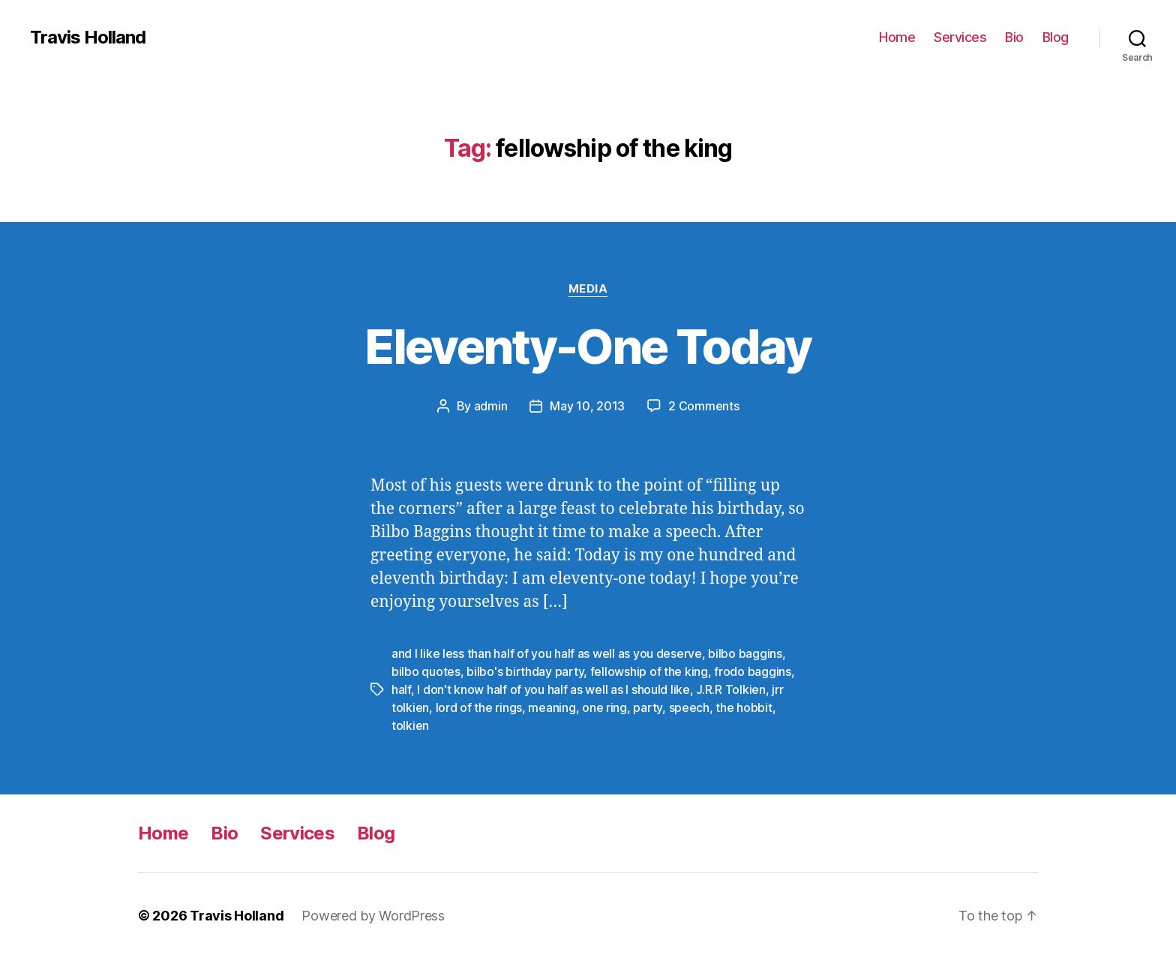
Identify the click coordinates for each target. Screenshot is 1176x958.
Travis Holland (88, 38)
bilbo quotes (426, 671)
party (647, 707)
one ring (604, 707)
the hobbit (744, 707)
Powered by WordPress (373, 915)
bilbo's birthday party (525, 671)
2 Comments (703, 405)
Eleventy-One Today (587, 346)
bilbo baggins (745, 653)
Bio (1014, 37)
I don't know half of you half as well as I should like (553, 689)
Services (960, 37)
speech (689, 707)
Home (897, 37)
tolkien (410, 725)
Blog (1055, 37)
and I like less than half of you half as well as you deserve (547, 653)
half (401, 689)
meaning (551, 707)
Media (588, 289)
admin (491, 405)
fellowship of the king (649, 671)
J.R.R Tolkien (731, 689)
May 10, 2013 (587, 405)
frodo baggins (752, 671)
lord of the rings (479, 707)
